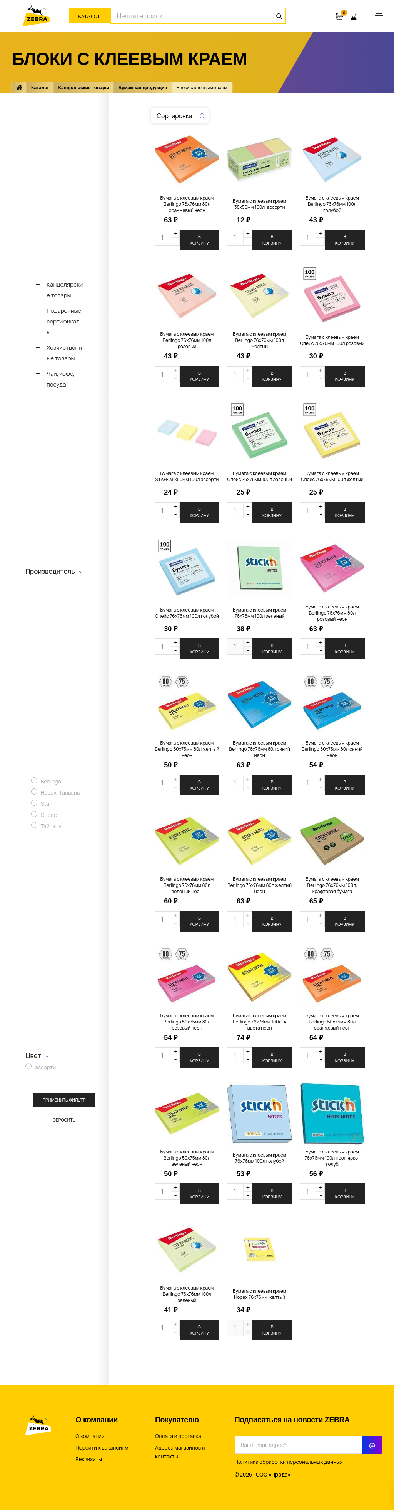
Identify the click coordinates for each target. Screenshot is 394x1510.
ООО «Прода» (273, 1474)
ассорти (45, 1067)
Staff (47, 803)
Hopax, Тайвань (60, 792)
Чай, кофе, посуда (61, 379)
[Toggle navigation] (379, 15)
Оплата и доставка (178, 1436)
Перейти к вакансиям (101, 1447)
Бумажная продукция (142, 87)
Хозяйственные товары (64, 352)
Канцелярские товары (83, 87)
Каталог (89, 16)
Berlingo (51, 781)
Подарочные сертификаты (64, 321)
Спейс (49, 814)
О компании (89, 1436)
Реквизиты (88, 1459)
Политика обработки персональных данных (289, 1461)
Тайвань (51, 826)
